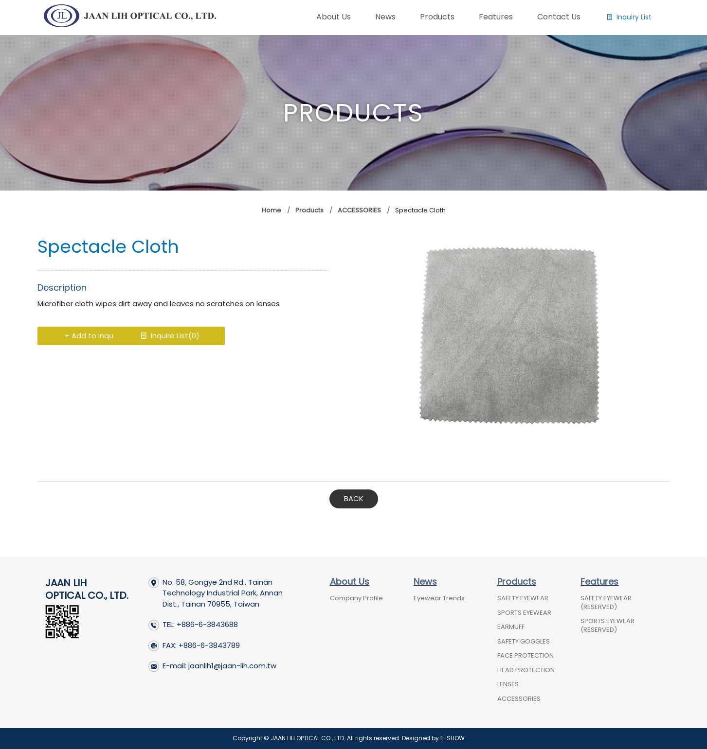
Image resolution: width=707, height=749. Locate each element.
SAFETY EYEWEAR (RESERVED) (606, 602)
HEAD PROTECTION (526, 670)
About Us (349, 581)
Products (309, 210)
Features (599, 581)
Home (271, 210)
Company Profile (356, 598)
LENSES (508, 684)
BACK (353, 498)
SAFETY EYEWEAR (522, 598)
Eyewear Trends (439, 598)
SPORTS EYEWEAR (524, 612)
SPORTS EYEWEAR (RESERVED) (607, 625)
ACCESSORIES (359, 210)
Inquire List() (210, 336)
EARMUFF (511, 626)
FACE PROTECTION (525, 655)
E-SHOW (452, 738)
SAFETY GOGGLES (523, 641)
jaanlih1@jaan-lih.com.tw (232, 666)
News (425, 581)
